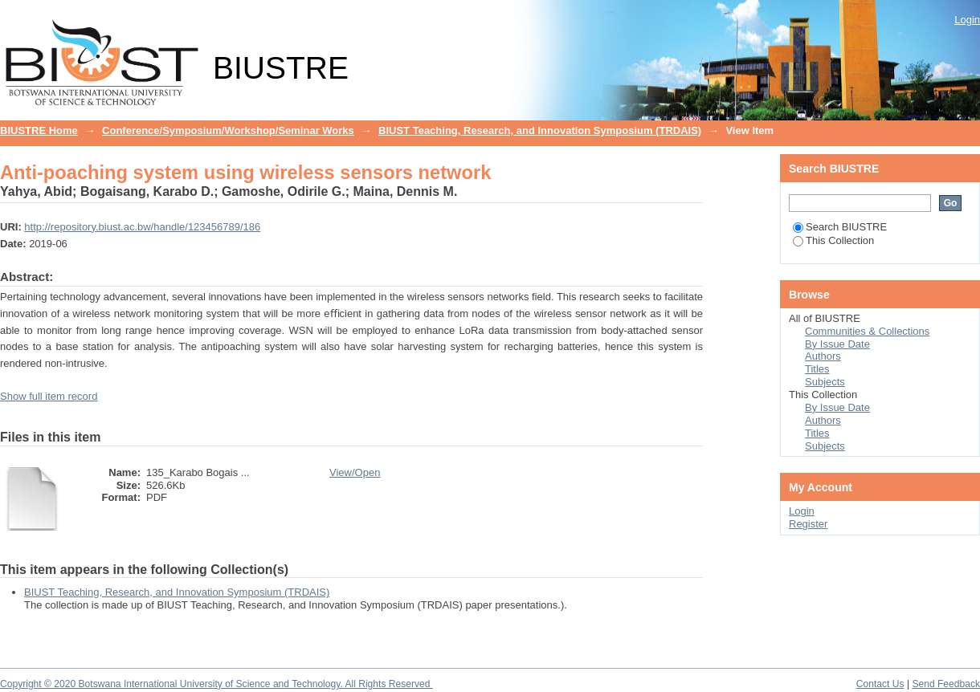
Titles (817, 369)
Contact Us (880, 684)
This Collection (833, 240)
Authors (823, 356)
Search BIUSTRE (840, 227)
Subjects (825, 382)
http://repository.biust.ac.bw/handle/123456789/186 (142, 227)
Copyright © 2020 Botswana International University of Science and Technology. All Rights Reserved (216, 684)
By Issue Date (837, 344)
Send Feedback (946, 684)
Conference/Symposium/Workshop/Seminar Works (228, 130)
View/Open (354, 472)
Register (808, 524)
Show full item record (48, 396)
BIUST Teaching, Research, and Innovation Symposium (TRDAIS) (539, 130)
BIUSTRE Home (39, 130)
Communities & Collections (867, 331)
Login (967, 20)
